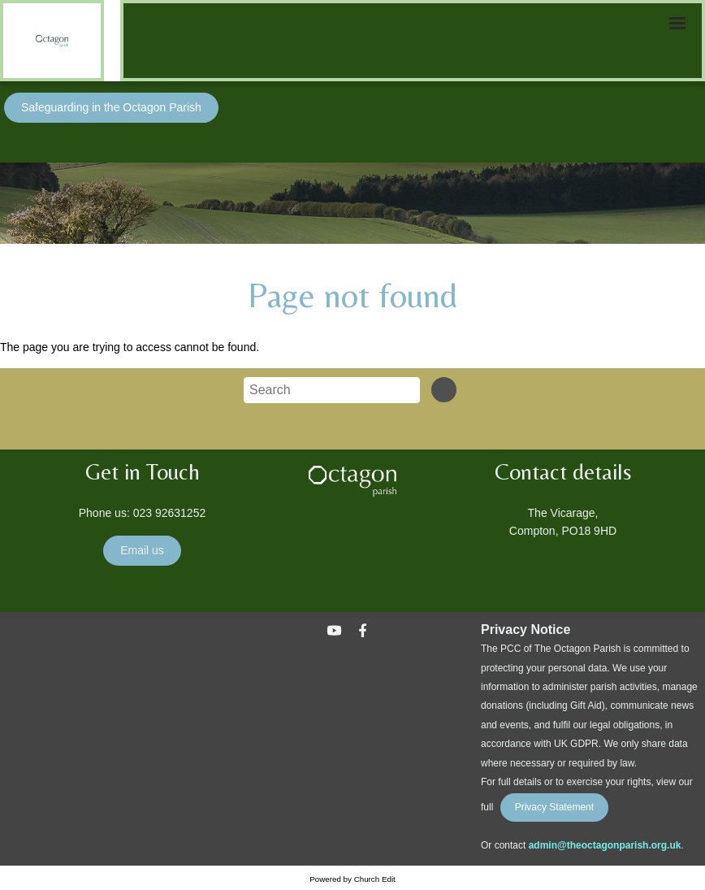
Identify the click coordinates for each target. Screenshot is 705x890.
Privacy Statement (554, 807)
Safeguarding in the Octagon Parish (111, 107)
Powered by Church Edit (352, 879)
